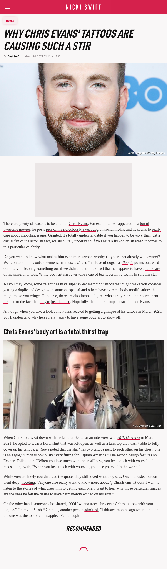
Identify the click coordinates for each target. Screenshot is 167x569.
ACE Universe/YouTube (147, 426)
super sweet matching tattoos (91, 284)
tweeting (28, 482)
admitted (91, 510)
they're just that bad (55, 301)
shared (60, 504)
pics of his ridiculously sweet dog (72, 229)
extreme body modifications (129, 290)
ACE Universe (128, 437)
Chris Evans (78, 223)
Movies (10, 21)
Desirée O (13, 56)
